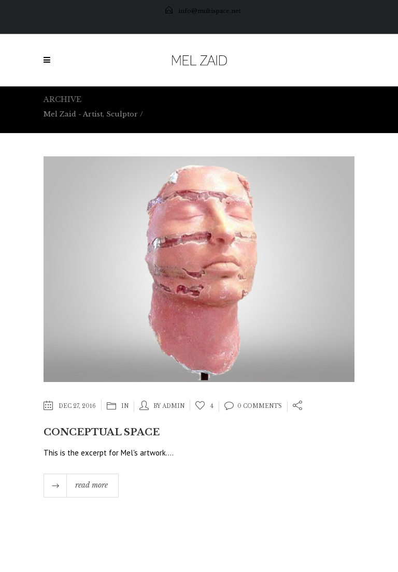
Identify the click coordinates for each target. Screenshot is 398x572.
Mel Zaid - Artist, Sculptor (91, 114)
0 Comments (253, 406)
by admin (168, 406)
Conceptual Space (102, 432)
